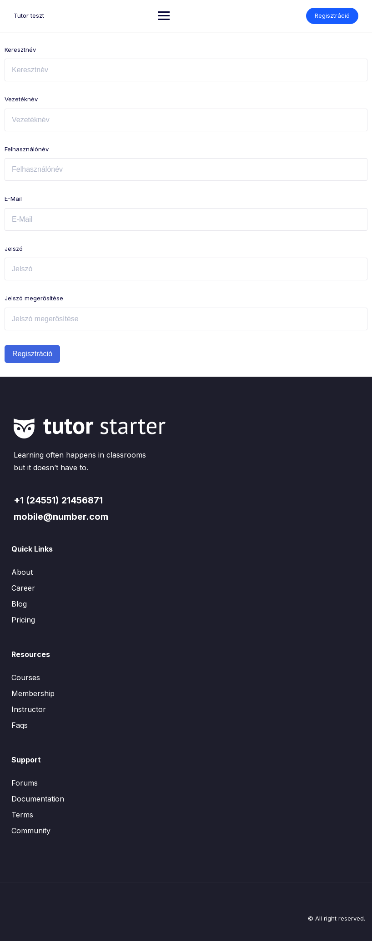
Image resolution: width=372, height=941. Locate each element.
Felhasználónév (27, 149)
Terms (22, 814)
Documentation (37, 798)
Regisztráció (332, 15)
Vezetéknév (21, 99)
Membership (33, 693)
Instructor (28, 709)
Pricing (23, 619)
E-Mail (13, 198)
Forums (24, 782)
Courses (25, 677)
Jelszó (14, 248)
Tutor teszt (29, 15)
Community (30, 830)
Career (23, 587)
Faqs (19, 725)
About (22, 572)
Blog (19, 603)
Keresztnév (20, 49)
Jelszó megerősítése (34, 298)
